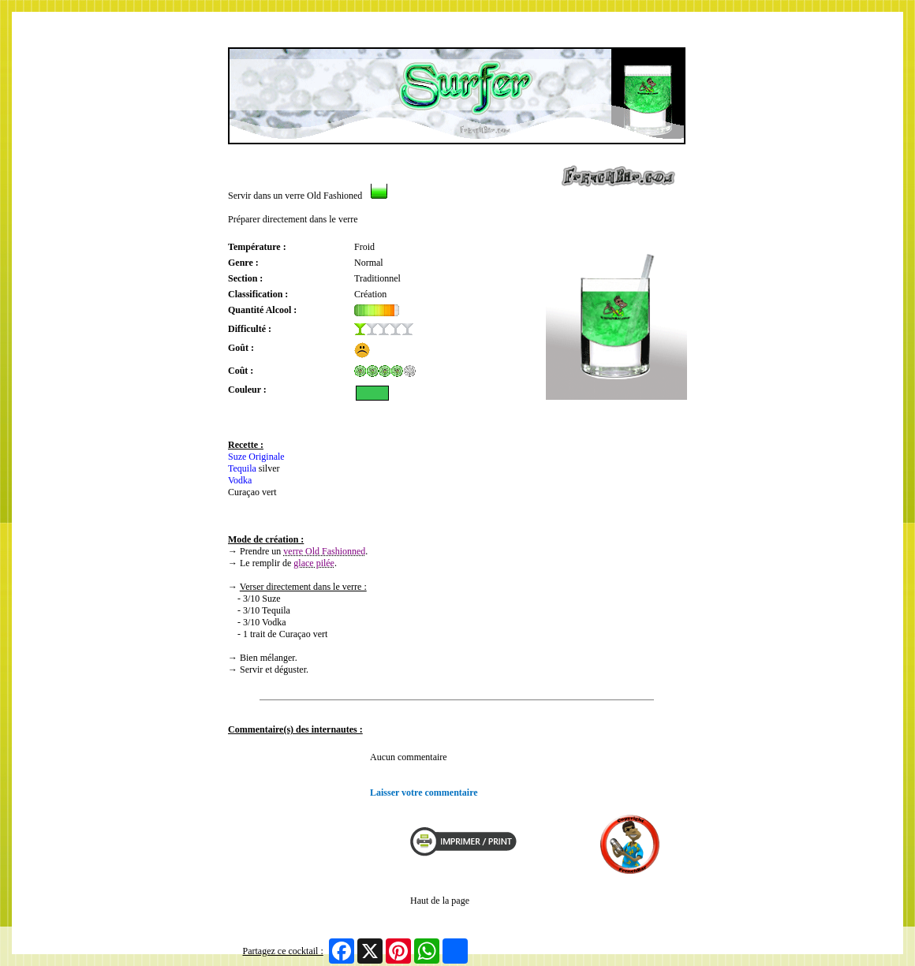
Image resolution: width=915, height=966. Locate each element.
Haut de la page (439, 900)
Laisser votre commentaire (424, 792)
